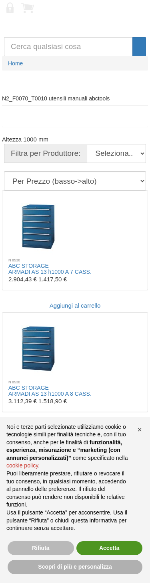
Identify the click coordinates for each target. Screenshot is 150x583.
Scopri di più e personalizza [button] (75, 566)
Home (15, 63)
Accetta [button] (109, 548)
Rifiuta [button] (41, 548)
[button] (139, 429)
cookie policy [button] (22, 465)
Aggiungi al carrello (75, 305)
